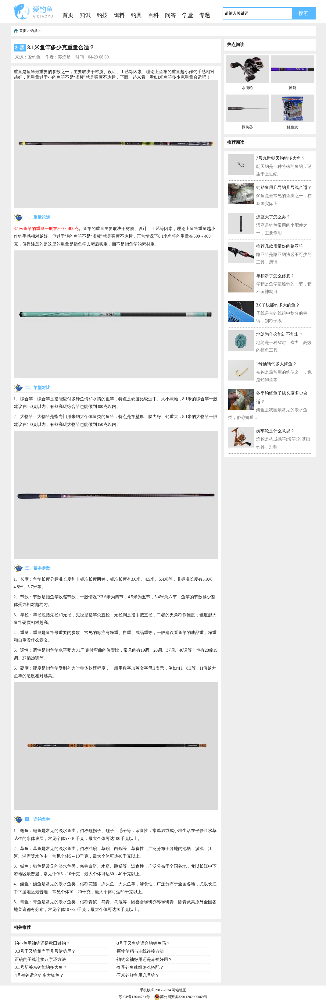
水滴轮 (247, 88)
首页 (68, 15)
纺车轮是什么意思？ (275, 431)
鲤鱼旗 (292, 127)
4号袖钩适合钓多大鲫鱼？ (39, 975)
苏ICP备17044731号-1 (136, 997)
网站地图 (179, 990)
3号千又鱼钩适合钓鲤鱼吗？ (143, 943)
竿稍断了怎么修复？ (275, 276)
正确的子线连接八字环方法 (40, 959)
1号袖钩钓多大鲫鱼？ (276, 364)
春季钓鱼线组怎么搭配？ (140, 967)
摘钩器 (247, 127)
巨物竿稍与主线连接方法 (140, 951)
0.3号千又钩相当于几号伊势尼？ (45, 951)
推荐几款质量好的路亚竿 (279, 246)
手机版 (145, 990)
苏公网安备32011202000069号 (181, 997)
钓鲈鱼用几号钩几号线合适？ (284, 187)
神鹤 (292, 88)
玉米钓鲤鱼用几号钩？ (138, 975)
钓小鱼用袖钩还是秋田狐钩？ (42, 943)
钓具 (136, 15)
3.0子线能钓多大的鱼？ (278, 305)
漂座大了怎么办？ (273, 217)
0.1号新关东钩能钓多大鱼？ (41, 967)
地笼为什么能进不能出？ (279, 334)
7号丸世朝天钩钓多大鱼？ (280, 158)
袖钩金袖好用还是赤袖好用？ (144, 959)
